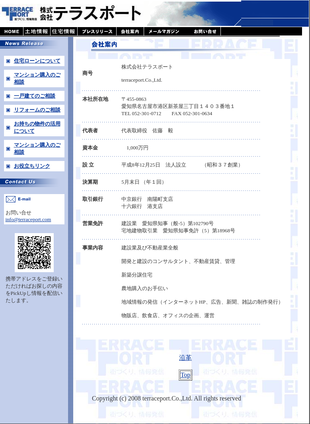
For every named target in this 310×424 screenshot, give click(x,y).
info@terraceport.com (28, 219)
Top (186, 374)
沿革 (185, 357)
